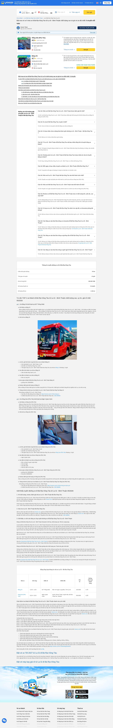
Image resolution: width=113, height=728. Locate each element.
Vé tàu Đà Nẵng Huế (42, 724)
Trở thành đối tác (89, 3)
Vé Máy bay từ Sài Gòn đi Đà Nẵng (65, 719)
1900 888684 (57, 395)
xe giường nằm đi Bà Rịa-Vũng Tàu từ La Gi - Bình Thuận (34, 559)
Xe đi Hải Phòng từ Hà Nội (23, 724)
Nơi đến (42, 11)
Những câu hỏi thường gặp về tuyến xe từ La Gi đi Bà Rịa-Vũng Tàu (35, 85)
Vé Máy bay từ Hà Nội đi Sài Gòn (65, 711)
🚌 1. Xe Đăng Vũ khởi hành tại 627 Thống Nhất (33, 81)
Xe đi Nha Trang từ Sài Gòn (23, 716)
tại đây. (42, 649)
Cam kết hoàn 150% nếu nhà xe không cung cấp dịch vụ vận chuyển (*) (24, 2)
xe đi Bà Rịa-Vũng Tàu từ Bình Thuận (33, 18)
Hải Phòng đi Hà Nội (82, 726)
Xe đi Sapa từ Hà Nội (22, 721)
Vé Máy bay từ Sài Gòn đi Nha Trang (66, 714)
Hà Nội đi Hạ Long (81, 714)
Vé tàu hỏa (40, 708)
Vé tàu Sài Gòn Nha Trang (43, 711)
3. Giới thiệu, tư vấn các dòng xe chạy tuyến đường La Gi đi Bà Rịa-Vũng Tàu (40, 96)
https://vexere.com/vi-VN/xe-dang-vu (50, 394)
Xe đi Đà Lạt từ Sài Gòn (22, 719)
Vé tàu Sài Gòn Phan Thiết (43, 714)
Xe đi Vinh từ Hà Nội (22, 726)
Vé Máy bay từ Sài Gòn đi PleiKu (65, 724)
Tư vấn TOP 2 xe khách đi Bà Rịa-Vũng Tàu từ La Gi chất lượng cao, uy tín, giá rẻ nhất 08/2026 (41, 79)
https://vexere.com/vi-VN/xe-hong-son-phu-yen (58, 485)
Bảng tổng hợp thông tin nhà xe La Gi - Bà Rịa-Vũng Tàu (32, 98)
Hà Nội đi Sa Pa (81, 716)
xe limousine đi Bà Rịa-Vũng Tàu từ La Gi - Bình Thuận (33, 541)
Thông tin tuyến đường (23, 87)
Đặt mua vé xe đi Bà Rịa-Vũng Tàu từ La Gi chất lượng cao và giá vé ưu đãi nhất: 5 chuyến (47, 76)
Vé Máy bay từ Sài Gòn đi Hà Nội (65, 716)
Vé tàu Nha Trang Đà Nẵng (43, 721)
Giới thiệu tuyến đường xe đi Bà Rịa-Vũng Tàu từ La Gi (31, 90)
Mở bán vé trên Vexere (77, 2)
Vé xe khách (20, 18)
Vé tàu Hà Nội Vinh (41, 726)
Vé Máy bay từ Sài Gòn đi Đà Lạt (65, 721)
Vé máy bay (61, 708)
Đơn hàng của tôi (65, 2)
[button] (66, 111)
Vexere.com (49, 499)
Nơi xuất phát (24, 11)
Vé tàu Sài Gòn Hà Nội (42, 719)
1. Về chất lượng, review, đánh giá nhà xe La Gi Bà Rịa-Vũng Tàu (37, 92)
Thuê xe (80, 708)
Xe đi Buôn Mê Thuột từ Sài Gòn (25, 711)
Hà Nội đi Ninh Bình (82, 711)
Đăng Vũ (58, 367)
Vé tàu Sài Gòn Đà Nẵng (43, 716)
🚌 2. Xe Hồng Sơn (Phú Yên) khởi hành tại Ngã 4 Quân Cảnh (36, 83)
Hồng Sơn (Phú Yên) (61, 452)
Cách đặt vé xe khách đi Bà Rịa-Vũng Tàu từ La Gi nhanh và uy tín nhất (35, 101)
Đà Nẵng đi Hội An (81, 721)
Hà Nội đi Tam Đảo (82, 719)
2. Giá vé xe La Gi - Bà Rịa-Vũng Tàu (30, 94)
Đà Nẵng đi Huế (81, 724)
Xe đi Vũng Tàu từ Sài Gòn (23, 714)
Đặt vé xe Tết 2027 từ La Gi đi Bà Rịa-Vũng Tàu (30, 103)
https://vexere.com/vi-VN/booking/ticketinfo (60, 646)
